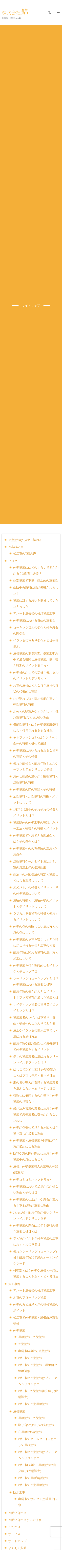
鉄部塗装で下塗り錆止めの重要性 (35, 580)
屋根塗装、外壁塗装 (31, 1337)
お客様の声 (15, 547)
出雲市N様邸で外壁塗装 (34, 1351)
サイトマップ (17, 1541)
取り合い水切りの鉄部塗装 (36, 1425)
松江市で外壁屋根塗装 (33, 1404)
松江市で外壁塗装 (30, 1358)
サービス (14, 1534)
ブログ (12, 561)
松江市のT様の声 (24, 553)
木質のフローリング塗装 (29, 1297)
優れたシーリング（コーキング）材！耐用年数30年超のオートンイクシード (36, 1257)
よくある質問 (17, 1548)
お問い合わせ (17, 1513)
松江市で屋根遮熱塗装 (33, 1478)
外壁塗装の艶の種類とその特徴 (34, 789)
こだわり (14, 1527)
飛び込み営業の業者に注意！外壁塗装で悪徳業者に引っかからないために (35, 1114)
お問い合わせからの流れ (24, 1520)
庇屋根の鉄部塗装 (30, 1432)
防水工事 (19, 1492)
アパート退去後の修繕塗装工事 (34, 613)
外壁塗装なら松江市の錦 (24, 540)
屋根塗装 (19, 1411)
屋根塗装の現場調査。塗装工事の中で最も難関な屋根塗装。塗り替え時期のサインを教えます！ (35, 659)
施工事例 (14, 1284)
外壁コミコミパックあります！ (34, 1179)
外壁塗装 (19, 1330)
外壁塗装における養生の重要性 (34, 620)
